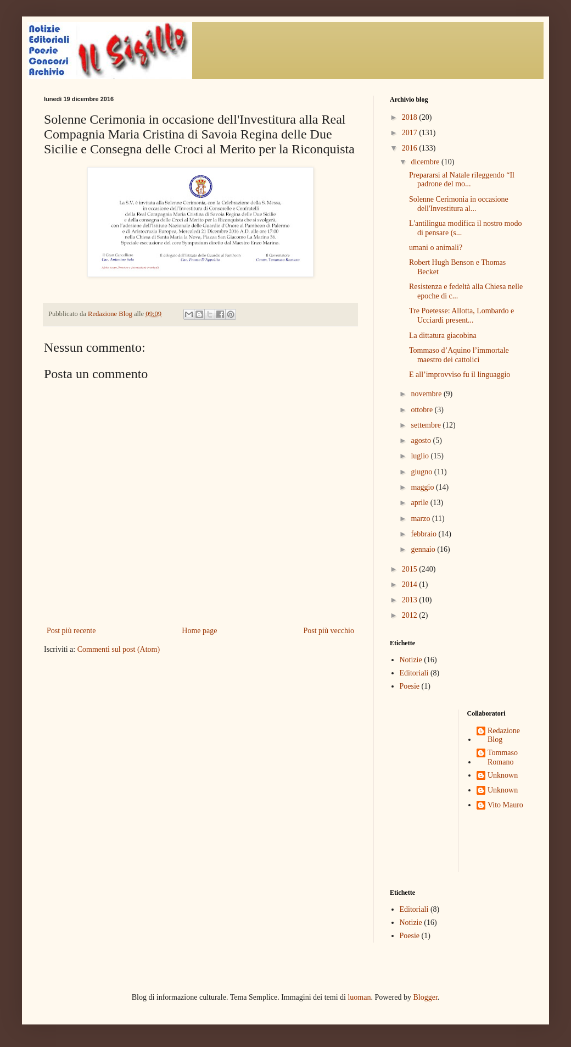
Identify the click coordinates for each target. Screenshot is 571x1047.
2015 (410, 569)
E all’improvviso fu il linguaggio (459, 374)
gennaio (424, 549)
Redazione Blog (504, 735)
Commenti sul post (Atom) (118, 649)
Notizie (411, 660)
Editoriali (414, 673)
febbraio (424, 534)
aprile (420, 502)
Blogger (425, 997)
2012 (410, 615)
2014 (410, 584)
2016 (410, 148)
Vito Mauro (505, 805)
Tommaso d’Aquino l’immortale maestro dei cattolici (459, 355)
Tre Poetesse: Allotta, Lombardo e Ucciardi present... (461, 315)
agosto (422, 440)
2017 (410, 133)
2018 (410, 117)
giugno (422, 472)
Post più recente (71, 631)
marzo (421, 518)
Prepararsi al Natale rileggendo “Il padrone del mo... (461, 180)
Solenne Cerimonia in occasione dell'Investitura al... (458, 204)
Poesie (410, 686)
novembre (427, 394)
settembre (427, 425)
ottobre (422, 410)
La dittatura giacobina (443, 335)
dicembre (426, 162)
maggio (423, 487)
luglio (420, 456)
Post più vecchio (328, 631)
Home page (199, 631)
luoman (359, 997)
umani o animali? (435, 247)
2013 (410, 600)
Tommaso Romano (503, 757)
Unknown (503, 775)
